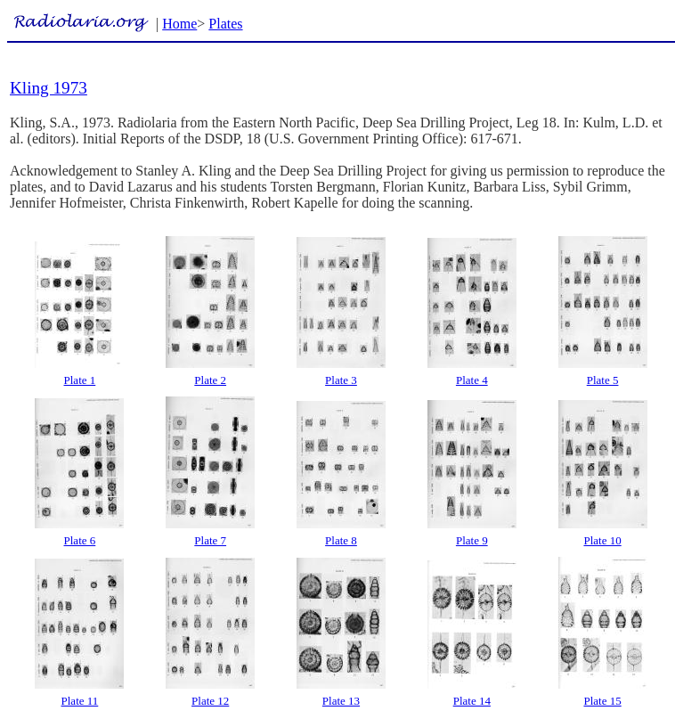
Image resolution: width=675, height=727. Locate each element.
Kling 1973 (48, 87)
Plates (225, 23)
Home (179, 23)
